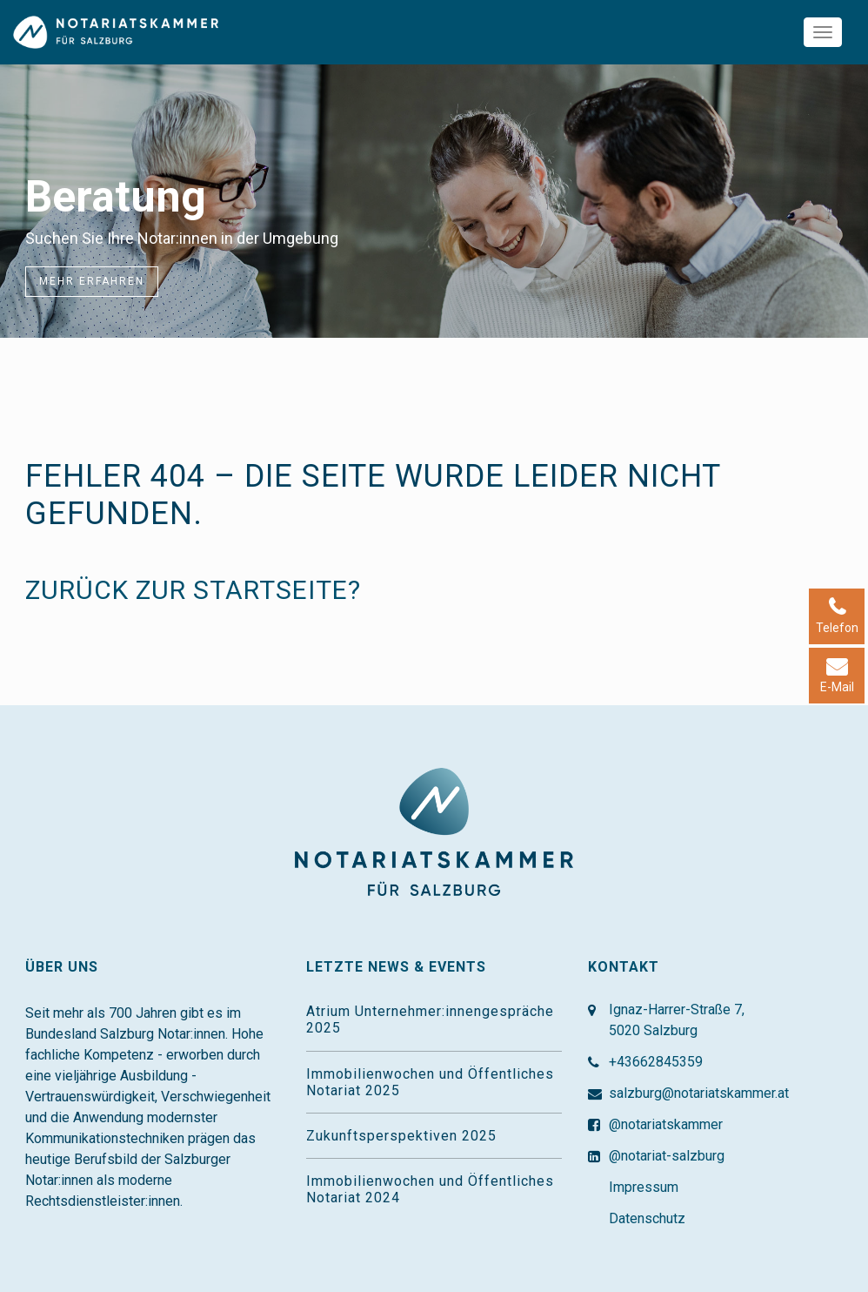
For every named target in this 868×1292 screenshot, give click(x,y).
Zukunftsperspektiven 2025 (401, 1135)
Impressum (643, 1187)
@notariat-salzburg (666, 1155)
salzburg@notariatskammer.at (699, 1093)
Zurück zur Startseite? (193, 590)
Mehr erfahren (91, 281)
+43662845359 (656, 1061)
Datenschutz (647, 1218)
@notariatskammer (666, 1124)
